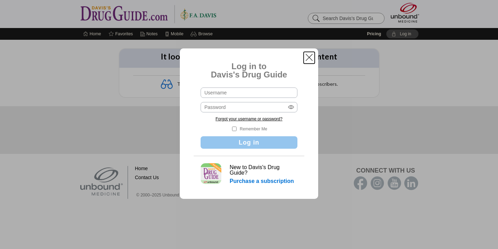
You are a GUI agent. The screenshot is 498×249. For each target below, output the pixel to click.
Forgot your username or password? (248, 119)
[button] (309, 58)
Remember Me (253, 129)
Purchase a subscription (262, 181)
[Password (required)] (249, 107)
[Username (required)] (249, 92)
